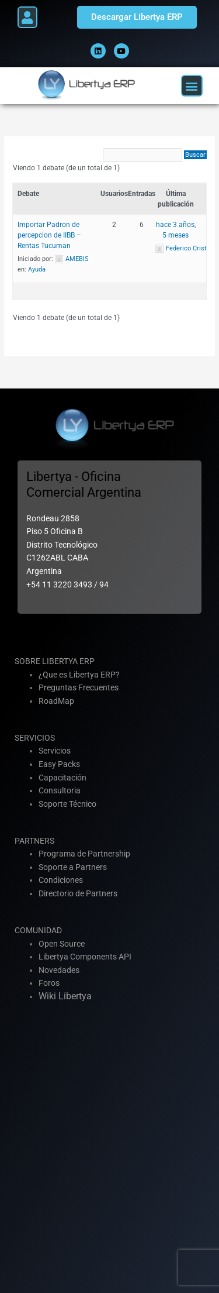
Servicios (55, 750)
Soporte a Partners (73, 867)
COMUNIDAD (38, 930)
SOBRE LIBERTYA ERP (55, 661)
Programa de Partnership (84, 853)
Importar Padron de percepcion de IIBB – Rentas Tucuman (49, 235)
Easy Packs (59, 764)
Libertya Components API (85, 956)
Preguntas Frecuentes (79, 687)
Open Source (62, 943)
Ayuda (37, 269)
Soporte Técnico (67, 804)
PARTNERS (34, 840)
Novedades (59, 970)
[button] (27, 17)
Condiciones (61, 880)
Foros (49, 983)
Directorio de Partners (78, 893)
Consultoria (60, 790)
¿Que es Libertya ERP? (79, 674)
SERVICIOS (35, 737)
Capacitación (62, 777)
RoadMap (56, 701)
